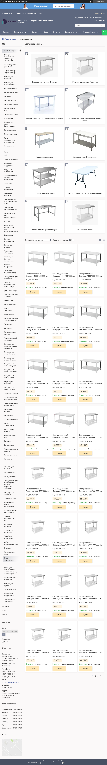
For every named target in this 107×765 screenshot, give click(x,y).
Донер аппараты (10, 130)
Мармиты (7, 463)
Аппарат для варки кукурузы (11, 450)
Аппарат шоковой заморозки (10, 339)
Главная (6, 32)
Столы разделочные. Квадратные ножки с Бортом (85, 119)
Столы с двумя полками (44, 193)
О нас (46, 32)
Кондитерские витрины (9, 430)
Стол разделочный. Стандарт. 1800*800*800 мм (64, 436)
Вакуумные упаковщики (8, 171)
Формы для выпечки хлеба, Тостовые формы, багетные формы (10, 571)
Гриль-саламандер (10, 291)
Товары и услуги (20, 32)
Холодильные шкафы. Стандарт (10, 371)
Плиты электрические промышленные (9, 140)
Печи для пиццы (10, 100)
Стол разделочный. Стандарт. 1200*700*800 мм (64, 328)
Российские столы (85, 230)
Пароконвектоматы (11, 104)
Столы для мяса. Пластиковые (85, 157)
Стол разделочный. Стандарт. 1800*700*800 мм (37, 436)
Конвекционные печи (10, 109)
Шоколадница (9, 445)
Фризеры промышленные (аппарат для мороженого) (9, 58)
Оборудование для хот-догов (11, 295)
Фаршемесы (8, 235)
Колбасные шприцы (8, 246)
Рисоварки (8, 324)
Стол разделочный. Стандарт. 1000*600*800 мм (37, 275)
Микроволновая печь (10, 436)
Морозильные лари (11, 393)
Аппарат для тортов (8, 585)
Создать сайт (16, 1)
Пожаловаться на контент (71, 763)
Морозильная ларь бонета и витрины (11, 398)
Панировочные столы (9, 553)
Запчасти (35, 32)
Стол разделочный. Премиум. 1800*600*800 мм (90, 597)
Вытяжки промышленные (9, 240)
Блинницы (7, 441)
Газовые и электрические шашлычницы (9, 284)
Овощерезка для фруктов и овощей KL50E (10, 201)
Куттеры (7, 221)
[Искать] (102, 25)
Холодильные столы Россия (9, 377)
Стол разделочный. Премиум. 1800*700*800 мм (37, 651)
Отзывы (5, 615)
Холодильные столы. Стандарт (10, 365)
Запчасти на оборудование (9, 594)
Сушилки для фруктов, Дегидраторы (9, 259)
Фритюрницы (8, 118)
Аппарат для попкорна (8, 77)
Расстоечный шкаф (11, 114)
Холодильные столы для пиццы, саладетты (10, 346)
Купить (32, 292)
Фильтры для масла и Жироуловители (9, 124)
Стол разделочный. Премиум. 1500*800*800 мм (64, 597)
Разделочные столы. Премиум (85, 82)
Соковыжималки (10, 590)
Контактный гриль (10, 134)
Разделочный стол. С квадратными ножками (44, 118)
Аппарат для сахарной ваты (9, 83)
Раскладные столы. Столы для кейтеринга (85, 193)
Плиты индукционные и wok (10, 154)
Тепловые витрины (11, 419)
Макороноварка (9, 314)
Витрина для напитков (8, 383)
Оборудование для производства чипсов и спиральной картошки (11, 485)
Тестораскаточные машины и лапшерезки (10, 177)
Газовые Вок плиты (11, 160)
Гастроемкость (9, 564)
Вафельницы (8, 415)
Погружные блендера (8, 194)
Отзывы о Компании (90, 32)
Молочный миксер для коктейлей (10, 511)
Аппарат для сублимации (8, 252)
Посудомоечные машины (10, 333)
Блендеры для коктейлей (9, 493)
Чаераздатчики (9, 473)
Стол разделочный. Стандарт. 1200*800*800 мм (90, 328)
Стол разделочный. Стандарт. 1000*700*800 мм (64, 275)
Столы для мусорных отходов (44, 230)
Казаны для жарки (10, 455)
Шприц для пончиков (8, 525)
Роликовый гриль (10, 304)
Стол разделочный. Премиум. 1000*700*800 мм (37, 490)
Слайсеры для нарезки (9, 468)
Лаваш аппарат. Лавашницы (9, 600)
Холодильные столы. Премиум (9, 353)
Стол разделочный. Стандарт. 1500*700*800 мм (64, 382)
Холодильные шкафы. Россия (9, 388)
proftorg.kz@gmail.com (10, 682)
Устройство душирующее (9, 537)
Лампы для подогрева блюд (10, 272)
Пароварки (8, 459)
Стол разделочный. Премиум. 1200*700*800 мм (90, 490)
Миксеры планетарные (9, 188)
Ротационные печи (11, 92)
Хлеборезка (8, 328)
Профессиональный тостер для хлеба (11, 319)
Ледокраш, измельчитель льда (9, 518)
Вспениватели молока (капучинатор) (9, 504)
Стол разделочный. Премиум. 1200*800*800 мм (37, 544)
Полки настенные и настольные (10, 579)
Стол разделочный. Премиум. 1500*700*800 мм (37, 597)
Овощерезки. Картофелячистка (10, 208)
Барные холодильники (9, 424)
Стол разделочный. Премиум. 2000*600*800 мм (90, 651)
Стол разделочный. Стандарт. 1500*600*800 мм (37, 382)
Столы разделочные (9, 559)
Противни (7, 96)
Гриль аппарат (9, 300)
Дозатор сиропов (10, 498)
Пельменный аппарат (8, 410)
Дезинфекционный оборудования (11, 404)
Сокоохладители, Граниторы (10, 66)
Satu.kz (63, 761)
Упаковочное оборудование (9, 165)
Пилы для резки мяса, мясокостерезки (10, 215)
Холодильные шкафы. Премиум (10, 359)
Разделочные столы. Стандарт (44, 82)
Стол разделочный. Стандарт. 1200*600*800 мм (37, 328)
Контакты (56, 32)
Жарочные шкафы (10, 88)
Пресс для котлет (10, 477)
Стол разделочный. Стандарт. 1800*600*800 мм (90, 382)
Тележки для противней (8, 531)
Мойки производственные (11, 543)
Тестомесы (8, 184)
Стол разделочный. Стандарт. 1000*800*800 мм (90, 275)
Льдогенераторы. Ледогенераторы (10, 72)
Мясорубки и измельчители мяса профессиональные (11, 228)
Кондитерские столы (44, 157)
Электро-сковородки (8, 309)
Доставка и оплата (71, 32)
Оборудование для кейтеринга (11, 278)
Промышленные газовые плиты (9, 147)
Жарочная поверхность (8, 266)
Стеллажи (7, 548)
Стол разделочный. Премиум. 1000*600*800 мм (90, 436)
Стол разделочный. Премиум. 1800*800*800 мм (64, 651)
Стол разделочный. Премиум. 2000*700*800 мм (90, 544)
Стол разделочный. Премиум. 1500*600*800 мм (64, 544)
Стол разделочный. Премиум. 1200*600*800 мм (64, 490)
